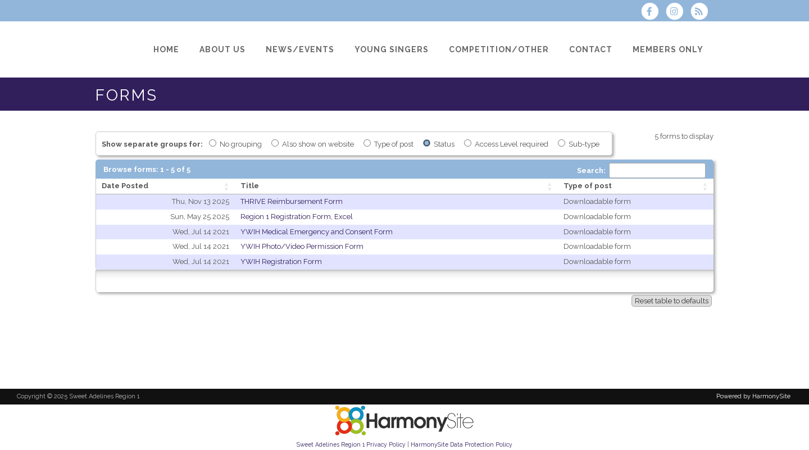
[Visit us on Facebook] (652, 12)
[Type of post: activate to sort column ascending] (635, 186)
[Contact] (590, 49)
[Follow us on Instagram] (678, 12)
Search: (641, 170)
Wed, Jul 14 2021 (200, 232)
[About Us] (222, 49)
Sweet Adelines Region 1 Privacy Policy (351, 444)
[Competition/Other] (499, 49)
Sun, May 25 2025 (199, 216)
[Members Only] (667, 49)
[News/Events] (300, 49)
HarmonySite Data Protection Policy (461, 444)
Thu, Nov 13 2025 (200, 201)
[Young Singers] (391, 49)
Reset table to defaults (671, 301)
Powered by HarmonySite (753, 396)
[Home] (166, 49)
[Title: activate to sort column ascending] (396, 186)
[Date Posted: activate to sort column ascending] (165, 186)
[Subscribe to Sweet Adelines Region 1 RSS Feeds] (701, 12)
